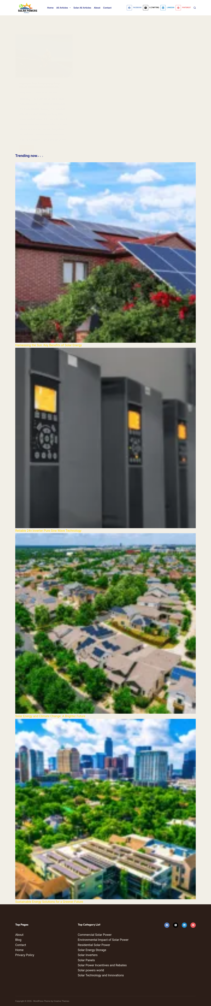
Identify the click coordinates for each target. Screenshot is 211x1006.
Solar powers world (91, 970)
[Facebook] (134, 7)
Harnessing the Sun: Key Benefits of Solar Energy (48, 345)
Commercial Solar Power (95, 934)
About (97, 7)
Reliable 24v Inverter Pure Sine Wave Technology (48, 530)
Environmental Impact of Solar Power (103, 940)
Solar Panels (86, 960)
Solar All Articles (82, 7)
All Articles (64, 7)
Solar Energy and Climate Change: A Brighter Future (50, 716)
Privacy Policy (24, 955)
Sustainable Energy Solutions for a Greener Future (49, 901)
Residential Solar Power (94, 945)
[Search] (195, 8)
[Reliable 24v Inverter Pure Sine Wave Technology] (105, 438)
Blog (18, 940)
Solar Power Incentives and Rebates (102, 965)
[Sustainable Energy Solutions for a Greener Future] (105, 809)
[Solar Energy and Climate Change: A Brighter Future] (105, 623)
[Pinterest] (183, 7)
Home (50, 7)
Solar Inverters (88, 955)
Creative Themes (61, 1001)
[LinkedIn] (167, 7)
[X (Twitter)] (151, 7)
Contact (107, 7)
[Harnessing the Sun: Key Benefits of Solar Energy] (105, 252)
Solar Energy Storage (92, 950)
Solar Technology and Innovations (101, 975)
